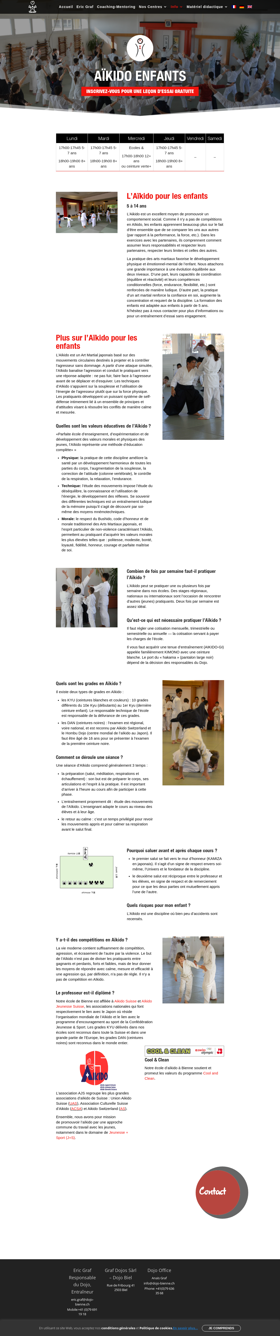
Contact (212, 1192)
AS (122, 1109)
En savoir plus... (185, 1328)
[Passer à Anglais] (250, 9)
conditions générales (118, 1328)
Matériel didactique (205, 7)
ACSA (76, 1109)
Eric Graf (85, 7)
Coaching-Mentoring (116, 7)
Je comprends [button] (221, 1328)
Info (174, 7)
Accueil (66, 7)
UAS (73, 1103)
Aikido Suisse (125, 1001)
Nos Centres (150, 7)
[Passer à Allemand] (242, 9)
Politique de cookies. (156, 1328)
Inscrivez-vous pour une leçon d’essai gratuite (140, 91)
